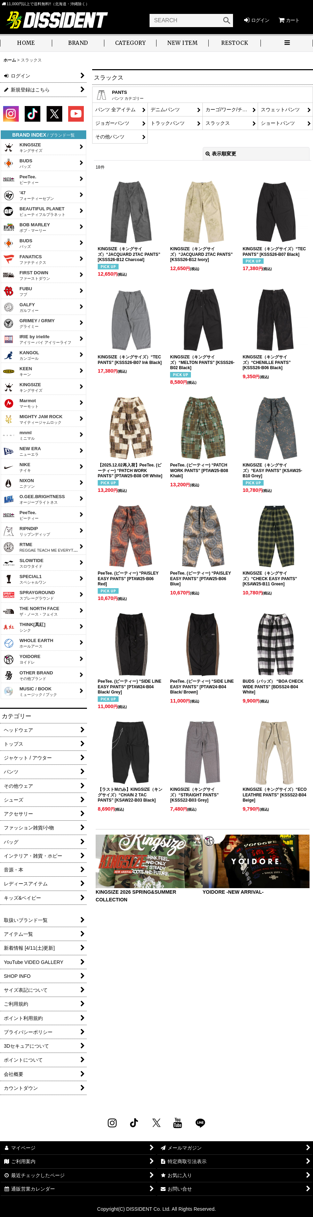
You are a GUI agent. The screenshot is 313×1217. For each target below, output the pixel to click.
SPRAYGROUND (29, 595)
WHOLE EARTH (28, 643)
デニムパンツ (165, 109)
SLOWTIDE (23, 563)
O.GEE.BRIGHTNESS (34, 499)
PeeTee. (21, 179)
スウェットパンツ (280, 109)
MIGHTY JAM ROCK (33, 419)
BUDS (17, 163)
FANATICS (24, 259)
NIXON (19, 483)
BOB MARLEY (26, 227)
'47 (28, 195)
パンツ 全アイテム (115, 109)
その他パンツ (110, 136)
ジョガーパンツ (112, 123)
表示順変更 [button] (221, 153)
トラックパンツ (168, 123)
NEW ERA (22, 451)
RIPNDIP (26, 531)
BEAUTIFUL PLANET (34, 211)
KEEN (17, 371)
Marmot (21, 403)
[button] (287, 43)
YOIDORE (21, 659)
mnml (19, 435)
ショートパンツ (278, 123)
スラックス (218, 123)
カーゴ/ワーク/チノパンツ (232, 109)
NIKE (17, 467)
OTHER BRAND (28, 675)
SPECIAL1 (24, 579)
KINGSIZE (22, 147)
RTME (43, 547)
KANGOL (21, 355)
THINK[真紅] (24, 627)
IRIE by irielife (37, 339)
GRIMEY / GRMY (29, 323)
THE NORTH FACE (31, 611)
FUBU (17, 291)
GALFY (21, 307)
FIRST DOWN (26, 275)
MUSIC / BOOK (30, 691)
